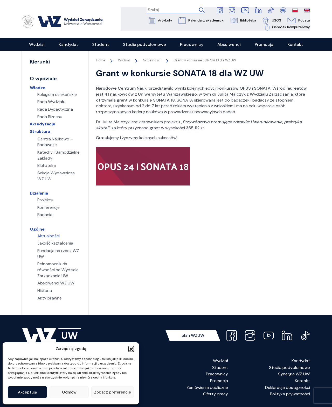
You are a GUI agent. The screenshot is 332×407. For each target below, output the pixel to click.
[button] (131, 348)
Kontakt (302, 381)
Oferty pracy (215, 394)
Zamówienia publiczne (207, 388)
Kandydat (301, 361)
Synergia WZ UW (294, 374)
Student (220, 368)
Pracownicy (217, 374)
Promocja (219, 381)
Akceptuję (27, 392)
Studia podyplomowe (289, 368)
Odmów (69, 392)
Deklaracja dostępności (287, 388)
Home (100, 61)
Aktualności (152, 61)
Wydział (220, 361)
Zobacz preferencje (112, 392)
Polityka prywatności (290, 394)
